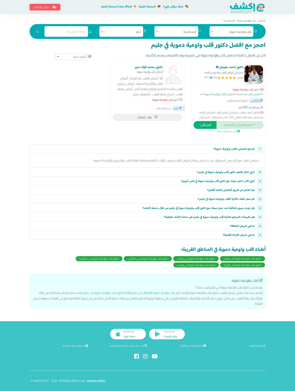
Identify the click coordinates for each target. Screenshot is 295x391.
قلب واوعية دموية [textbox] (240, 31)
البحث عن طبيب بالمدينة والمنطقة (128, 345)
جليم (177, 108)
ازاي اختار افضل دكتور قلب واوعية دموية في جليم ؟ (226, 172)
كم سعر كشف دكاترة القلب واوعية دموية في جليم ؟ (226, 199)
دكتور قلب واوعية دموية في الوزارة (243, 265)
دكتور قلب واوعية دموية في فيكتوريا (99, 258)
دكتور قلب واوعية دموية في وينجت (196, 265)
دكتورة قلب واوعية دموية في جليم (104, 292)
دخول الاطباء (45, 7)
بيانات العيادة (147, 117)
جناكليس (256, 100)
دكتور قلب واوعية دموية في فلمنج (242, 258)
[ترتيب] (71, 56)
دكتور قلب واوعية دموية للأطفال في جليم (157, 292)
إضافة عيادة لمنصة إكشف (118, 6)
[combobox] (231, 31)
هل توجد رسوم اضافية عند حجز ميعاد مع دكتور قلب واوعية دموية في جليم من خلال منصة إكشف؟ (199, 208)
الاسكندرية (229, 20)
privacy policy (96, 380)
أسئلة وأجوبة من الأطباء (193, 345)
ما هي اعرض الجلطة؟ (242, 226)
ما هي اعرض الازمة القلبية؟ (239, 235)
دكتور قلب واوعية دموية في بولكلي (196, 258)
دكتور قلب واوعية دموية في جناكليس (147, 258)
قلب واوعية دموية (246, 20)
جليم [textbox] (138, 31)
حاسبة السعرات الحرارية (75, 345)
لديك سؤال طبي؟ (175, 6)
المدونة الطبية (150, 6)
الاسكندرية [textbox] (189, 31)
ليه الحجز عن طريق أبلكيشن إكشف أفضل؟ (231, 190)
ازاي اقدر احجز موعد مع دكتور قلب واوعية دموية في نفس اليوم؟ (218, 181)
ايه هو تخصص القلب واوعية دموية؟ (234, 149)
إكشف (261, 20)
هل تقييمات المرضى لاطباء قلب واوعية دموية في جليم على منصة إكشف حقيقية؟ (209, 217)
